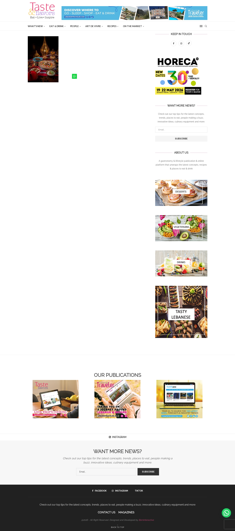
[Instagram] (181, 43)
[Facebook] (174, 43)
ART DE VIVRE (93, 26)
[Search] (205, 26)
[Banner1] (181, 193)
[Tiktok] (188, 43)
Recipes (111, 26)
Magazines (126, 512)
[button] (226, 512)
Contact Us (106, 512)
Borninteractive (146, 520)
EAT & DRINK (56, 26)
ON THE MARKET (132, 26)
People (74, 26)
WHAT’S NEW (35, 26)
